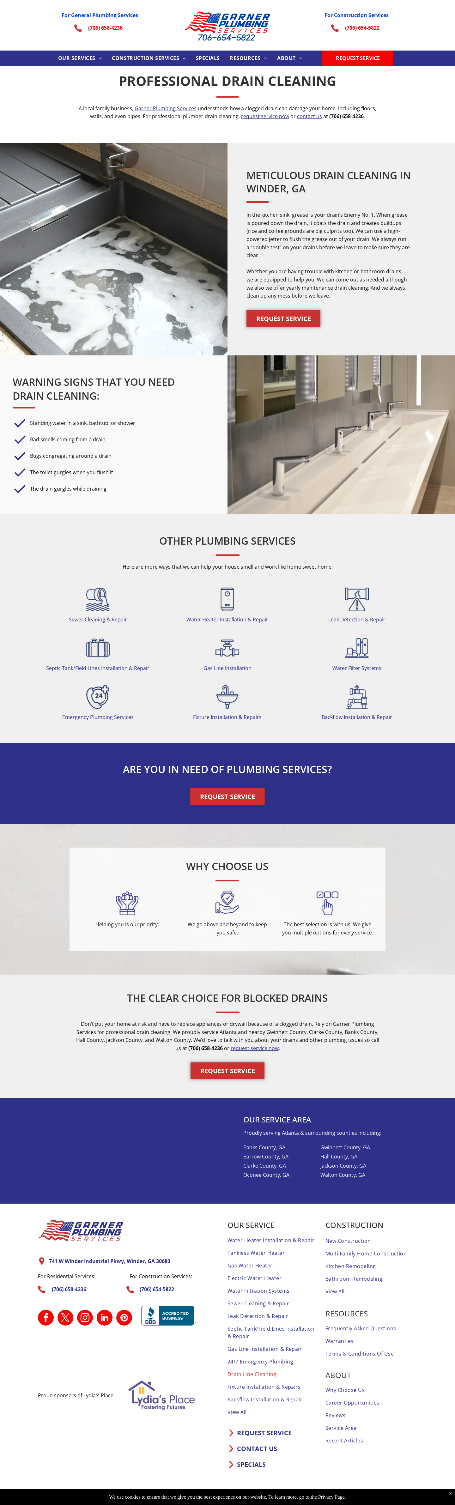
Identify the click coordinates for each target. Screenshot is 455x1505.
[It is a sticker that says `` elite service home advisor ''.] (161, 1353)
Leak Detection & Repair (356, 619)
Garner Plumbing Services (166, 108)
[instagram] (85, 1318)
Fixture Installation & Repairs (227, 717)
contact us (309, 116)
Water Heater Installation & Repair (227, 619)
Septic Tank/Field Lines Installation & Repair (97, 668)
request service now (265, 116)
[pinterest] (124, 1318)
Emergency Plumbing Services (98, 717)
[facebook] (46, 1318)
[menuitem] (80, 58)
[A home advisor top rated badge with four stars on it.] (57, 1353)
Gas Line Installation (227, 668)
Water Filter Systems (356, 668)
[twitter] (65, 1318)
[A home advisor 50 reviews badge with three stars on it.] (126, 1353)
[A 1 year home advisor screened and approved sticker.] (92, 1353)
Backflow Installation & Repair (357, 717)
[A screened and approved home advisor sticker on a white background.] (195, 1353)
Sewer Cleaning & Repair (98, 619)
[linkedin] (104, 1318)
